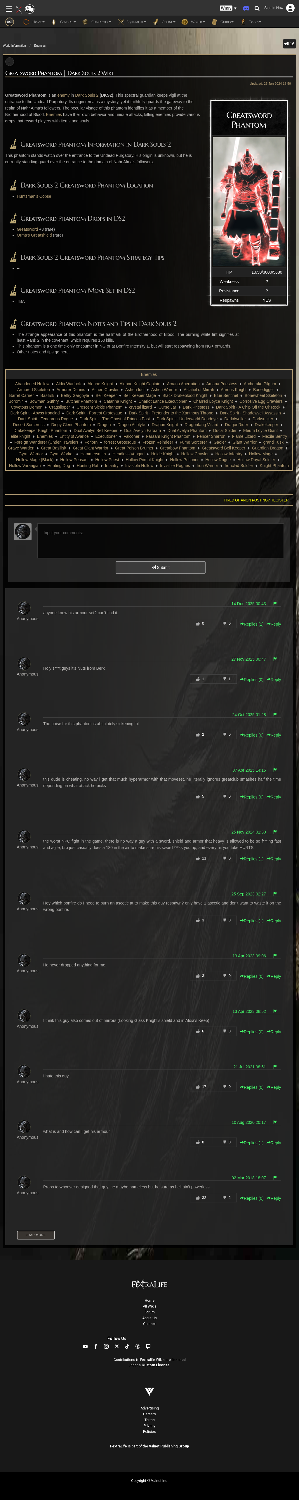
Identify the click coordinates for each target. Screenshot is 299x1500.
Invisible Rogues (175, 465)
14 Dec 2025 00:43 (248, 603)
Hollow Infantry (228, 454)
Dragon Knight (165, 424)
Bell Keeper (106, 395)
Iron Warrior (207, 465)
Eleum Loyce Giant (260, 430)
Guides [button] (222, 21)
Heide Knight (163, 454)
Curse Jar (167, 407)
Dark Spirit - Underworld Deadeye (187, 418)
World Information (14, 45)
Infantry (112, 465)
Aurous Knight (233, 389)
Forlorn (91, 442)
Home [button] (34, 21)
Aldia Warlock (68, 383)
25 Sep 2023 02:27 (248, 894)
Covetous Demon (26, 407)
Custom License (156, 1365)
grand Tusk (273, 442)
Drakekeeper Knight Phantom (40, 430)
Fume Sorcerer (193, 442)
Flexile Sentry (274, 436)
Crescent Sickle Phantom (99, 407)
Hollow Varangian (25, 465)
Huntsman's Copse (34, 196)
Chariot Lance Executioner (162, 401)
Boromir (15, 401)
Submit (160, 567)
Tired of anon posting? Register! (257, 500)
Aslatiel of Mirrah (199, 389)
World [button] (193, 21)
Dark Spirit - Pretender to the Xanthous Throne (171, 413)
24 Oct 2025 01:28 (249, 714)
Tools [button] (250, 21)
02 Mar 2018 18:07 (249, 1178)
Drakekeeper (266, 424)
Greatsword (27, 229)
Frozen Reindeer (158, 442)
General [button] (63, 21)
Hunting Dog (58, 465)
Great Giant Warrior (90, 448)
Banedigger (263, 389)
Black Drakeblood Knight (185, 395)
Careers (149, 1414)
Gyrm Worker (62, 454)
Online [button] (163, 21)
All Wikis (150, 1306)
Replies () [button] (252, 624)
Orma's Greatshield (34, 235)
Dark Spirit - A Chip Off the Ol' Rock (248, 407)
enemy (63, 95)
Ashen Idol (135, 389)
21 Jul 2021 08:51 (249, 1067)
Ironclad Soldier (239, 465)
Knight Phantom (274, 465)
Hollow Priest (107, 459)
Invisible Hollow (139, 465)
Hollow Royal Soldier (256, 459)
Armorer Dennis (71, 389)
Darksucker (263, 418)
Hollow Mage (261, 454)
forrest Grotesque (120, 442)
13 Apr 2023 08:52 (249, 1011)
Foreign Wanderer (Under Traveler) (46, 442)
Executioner (106, 436)
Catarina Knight (118, 401)
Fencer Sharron (211, 436)
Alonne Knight (100, 383)
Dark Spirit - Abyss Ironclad (35, 413)
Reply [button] (274, 624)
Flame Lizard (244, 436)
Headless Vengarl (128, 454)
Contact (149, 1324)
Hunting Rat (87, 465)
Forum (150, 1312)
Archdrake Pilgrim (260, 383)
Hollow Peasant (74, 459)
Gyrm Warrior (31, 454)
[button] (228, 8)
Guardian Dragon (267, 448)
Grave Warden (21, 448)
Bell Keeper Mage (140, 395)
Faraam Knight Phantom (168, 436)
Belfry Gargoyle (75, 395)
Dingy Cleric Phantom (71, 424)
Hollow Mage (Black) (34, 459)
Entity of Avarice (74, 436)
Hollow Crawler (195, 454)
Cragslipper (59, 407)
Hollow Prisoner (184, 459)
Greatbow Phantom (177, 448)
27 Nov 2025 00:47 (248, 659)
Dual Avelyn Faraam (142, 430)
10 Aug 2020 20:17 (249, 1122)
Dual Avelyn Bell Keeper (96, 430)
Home (149, 1300)
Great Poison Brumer (134, 448)
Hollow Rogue (218, 459)
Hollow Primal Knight (145, 459)
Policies (149, 1432)
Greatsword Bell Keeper (223, 448)
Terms (150, 1420)
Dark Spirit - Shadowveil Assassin (250, 413)
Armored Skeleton (33, 389)
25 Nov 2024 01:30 (248, 832)
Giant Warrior (244, 442)
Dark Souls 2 (86, 95)
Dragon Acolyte (131, 424)
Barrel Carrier (21, 395)
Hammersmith (93, 454)
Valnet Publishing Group (169, 1446)
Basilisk (47, 395)
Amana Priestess (221, 383)
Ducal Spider (225, 430)
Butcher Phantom (81, 401)
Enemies (40, 45)
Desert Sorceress (29, 424)
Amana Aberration (183, 383)
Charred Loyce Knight (213, 401)
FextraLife (118, 1446)
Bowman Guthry (44, 401)
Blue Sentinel (226, 395)
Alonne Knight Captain (140, 383)
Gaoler (220, 442)
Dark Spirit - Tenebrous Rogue (45, 418)
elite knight (20, 436)
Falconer (131, 436)
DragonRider (236, 424)
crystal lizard (140, 407)
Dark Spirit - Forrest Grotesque (94, 413)
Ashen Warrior (164, 389)
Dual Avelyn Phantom (187, 430)
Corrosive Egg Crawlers (261, 401)
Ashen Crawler (105, 389)
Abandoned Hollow (32, 383)
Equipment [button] (131, 21)
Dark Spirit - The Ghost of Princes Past (114, 418)
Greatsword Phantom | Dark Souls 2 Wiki (59, 73)
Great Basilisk (53, 448)
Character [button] (96, 21)
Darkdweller (235, 418)
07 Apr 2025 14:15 (249, 770)
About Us (149, 1318)
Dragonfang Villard (201, 424)
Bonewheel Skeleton (263, 395)
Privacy (149, 1426)
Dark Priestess (196, 407)
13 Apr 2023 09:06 (249, 956)
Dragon (104, 424)
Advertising (149, 1408)
